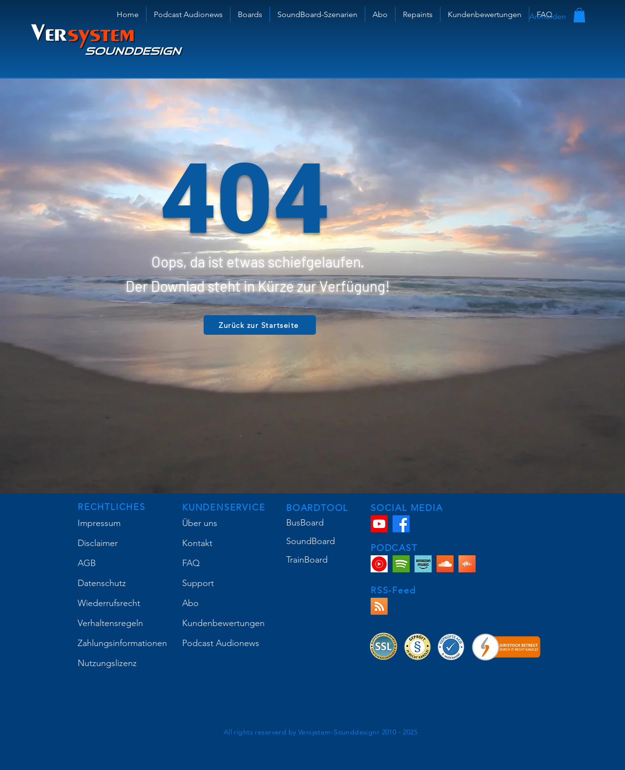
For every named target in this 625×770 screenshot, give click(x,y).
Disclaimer (98, 543)
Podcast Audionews (220, 643)
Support (198, 583)
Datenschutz (102, 583)
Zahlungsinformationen (122, 643)
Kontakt (197, 543)
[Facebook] (401, 523)
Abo (190, 603)
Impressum (99, 523)
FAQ (191, 563)
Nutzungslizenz (107, 663)
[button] (250, 14)
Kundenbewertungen (223, 623)
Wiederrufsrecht (109, 603)
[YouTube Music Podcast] (379, 563)
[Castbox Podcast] (467, 563)
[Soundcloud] (445, 563)
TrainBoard (307, 559)
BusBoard (305, 522)
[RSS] (379, 606)
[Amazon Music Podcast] (423, 563)
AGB (87, 563)
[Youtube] (379, 523)
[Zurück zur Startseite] (260, 325)
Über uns (199, 523)
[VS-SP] (401, 563)
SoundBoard (310, 541)
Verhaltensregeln (110, 623)
